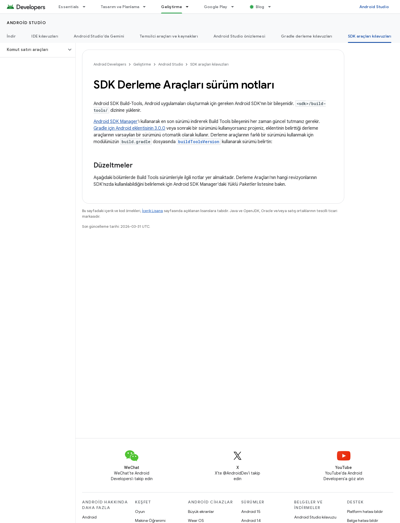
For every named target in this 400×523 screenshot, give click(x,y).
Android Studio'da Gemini (99, 36)
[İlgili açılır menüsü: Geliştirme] (189, 6)
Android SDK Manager (116, 121)
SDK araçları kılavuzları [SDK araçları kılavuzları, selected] (369, 36)
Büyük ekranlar (201, 511)
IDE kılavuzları (44, 36)
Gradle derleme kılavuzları (306, 36)
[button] (33, 49)
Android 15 (251, 511)
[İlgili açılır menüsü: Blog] (272, 6)
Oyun (140, 511)
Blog (260, 6)
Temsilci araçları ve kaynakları (169, 36)
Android (89, 517)
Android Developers (110, 64)
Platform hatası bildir (365, 511)
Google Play (215, 6)
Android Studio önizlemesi (239, 36)
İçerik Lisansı (152, 210)
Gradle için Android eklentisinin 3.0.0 (129, 128)
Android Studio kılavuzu (315, 517)
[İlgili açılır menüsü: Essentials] (86, 6)
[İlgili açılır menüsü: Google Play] (235, 6)
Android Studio (374, 6)
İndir (11, 36)
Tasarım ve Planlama (120, 6)
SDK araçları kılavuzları (209, 64)
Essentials (69, 6)
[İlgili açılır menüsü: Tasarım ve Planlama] (146, 6)
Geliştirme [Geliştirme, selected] (171, 6)
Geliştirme (142, 64)
